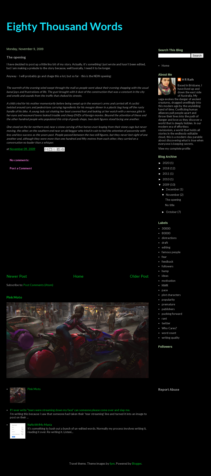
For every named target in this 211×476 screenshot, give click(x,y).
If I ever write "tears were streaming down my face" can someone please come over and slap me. (70, 410)
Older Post (139, 276)
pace (165, 290)
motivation (168, 280)
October (171, 212)
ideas (165, 275)
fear (164, 257)
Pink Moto (14, 297)
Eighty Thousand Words (64, 26)
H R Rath (188, 79)
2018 (166, 168)
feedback (167, 261)
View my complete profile (174, 148)
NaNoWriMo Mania (40, 424)
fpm (112, 463)
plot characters (171, 295)
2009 (166, 184)
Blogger (136, 463)
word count (169, 333)
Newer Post (16, 276)
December (173, 189)
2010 (166, 179)
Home (78, 276)
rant (164, 318)
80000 (166, 233)
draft (165, 242)
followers (167, 266)
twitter (166, 323)
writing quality (171, 337)
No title (169, 205)
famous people (171, 252)
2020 (166, 163)
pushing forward (172, 313)
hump (165, 271)
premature (168, 304)
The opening (173, 199)
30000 (166, 228)
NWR (165, 285)
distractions (169, 238)
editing (166, 247)
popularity (168, 299)
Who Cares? (169, 328)
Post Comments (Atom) (38, 285)
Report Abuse (168, 389)
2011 (166, 173)
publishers (168, 309)
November (173, 194)
